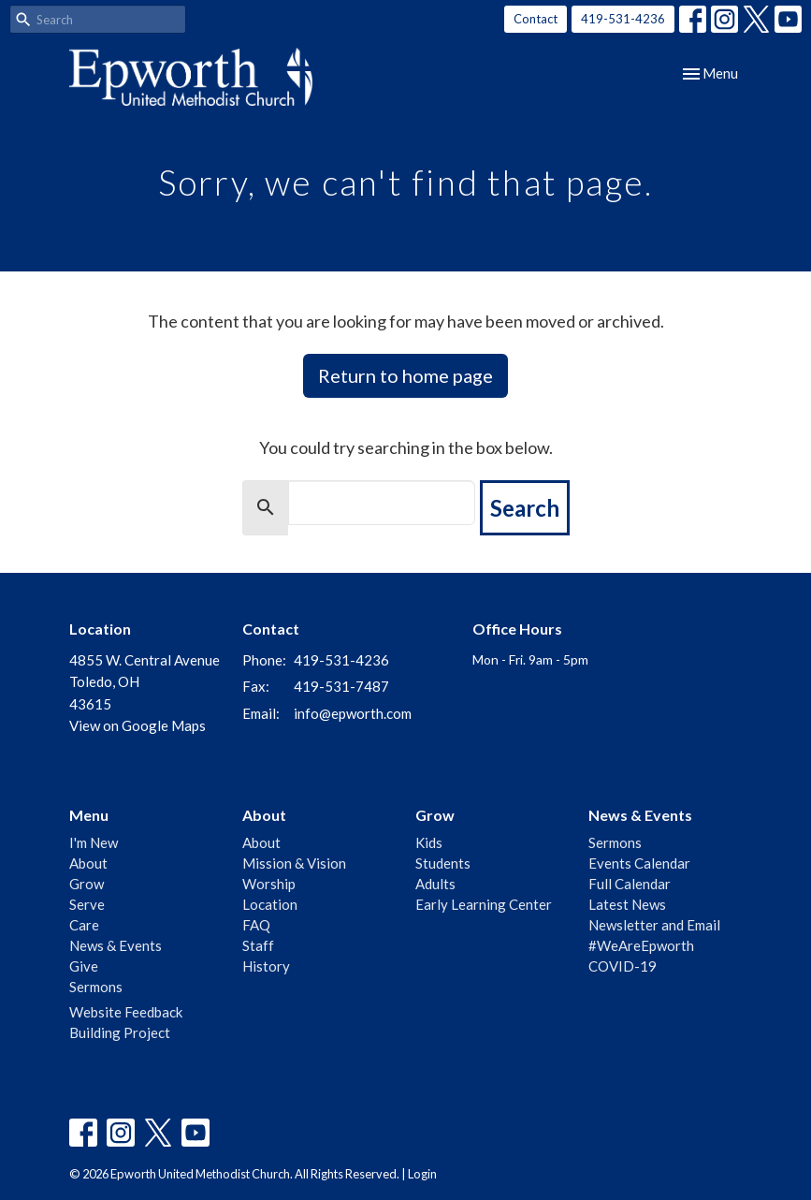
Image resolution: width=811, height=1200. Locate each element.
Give (83, 966)
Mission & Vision (294, 863)
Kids (428, 842)
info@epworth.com (353, 713)
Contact (536, 18)
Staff (258, 945)
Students (443, 863)
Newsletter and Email (654, 924)
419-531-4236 (623, 18)
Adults (435, 883)
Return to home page (405, 375)
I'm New (93, 842)
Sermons (96, 986)
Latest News (627, 904)
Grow (86, 883)
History (266, 966)
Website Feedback (125, 1011)
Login (422, 1173)
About (88, 863)
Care (84, 924)
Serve (87, 904)
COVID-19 (622, 966)
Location (269, 904)
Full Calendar (629, 883)
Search (524, 507)
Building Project (119, 1032)
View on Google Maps (137, 725)
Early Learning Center (483, 904)
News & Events (115, 945)
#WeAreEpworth (641, 945)
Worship (269, 883)
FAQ (256, 924)
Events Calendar (639, 863)
